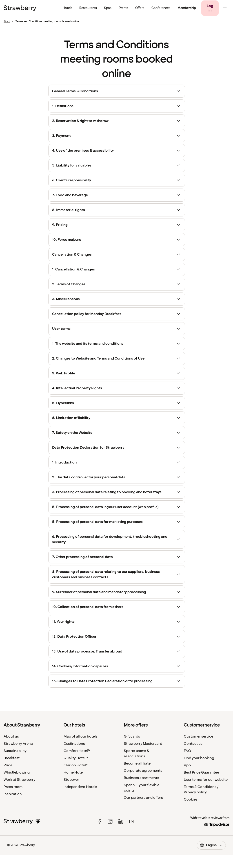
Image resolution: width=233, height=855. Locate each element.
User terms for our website (206, 779)
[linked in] (121, 821)
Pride (8, 765)
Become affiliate (137, 763)
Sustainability (15, 750)
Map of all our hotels (81, 736)
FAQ (187, 750)
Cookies (190, 799)
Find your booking (199, 758)
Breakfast (12, 758)
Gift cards (132, 736)
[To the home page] (20, 8)
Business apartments (141, 777)
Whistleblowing (17, 772)
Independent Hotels (80, 786)
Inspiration (13, 794)
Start (7, 21)
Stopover (71, 779)
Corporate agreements (143, 770)
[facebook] (99, 821)
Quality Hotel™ (76, 758)
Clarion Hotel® (76, 765)
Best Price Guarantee (201, 772)
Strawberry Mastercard (143, 743)
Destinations (74, 743)
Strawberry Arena (18, 743)
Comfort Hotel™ (77, 750)
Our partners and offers (143, 797)
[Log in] (210, 8)
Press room (13, 786)
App (187, 765)
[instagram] (110, 821)
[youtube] (131, 821)
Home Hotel (74, 772)
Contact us (193, 743)
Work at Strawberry (19, 779)
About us (11, 736)
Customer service (198, 736)
